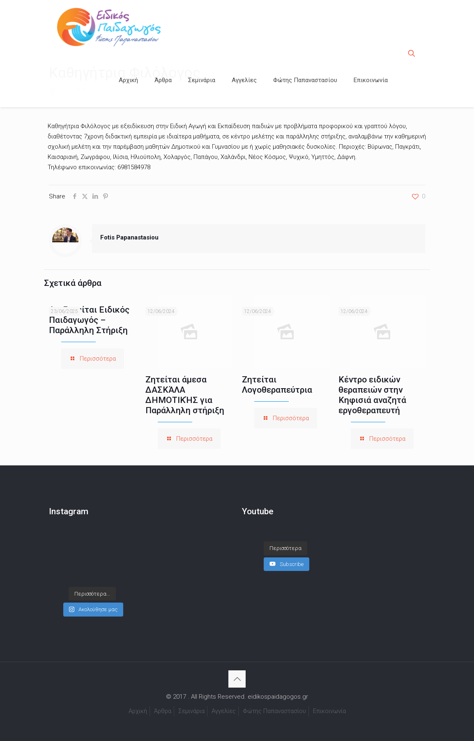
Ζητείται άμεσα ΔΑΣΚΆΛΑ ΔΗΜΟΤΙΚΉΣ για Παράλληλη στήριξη (184, 395)
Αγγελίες (224, 711)
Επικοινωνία (329, 711)
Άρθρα (162, 711)
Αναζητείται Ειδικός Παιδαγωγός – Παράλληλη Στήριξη (89, 320)
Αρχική (138, 711)
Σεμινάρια (191, 711)
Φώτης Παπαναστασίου (274, 711)
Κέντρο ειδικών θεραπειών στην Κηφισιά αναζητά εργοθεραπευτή (372, 395)
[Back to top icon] (237, 679)
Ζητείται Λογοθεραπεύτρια (277, 385)
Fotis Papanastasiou (129, 237)
